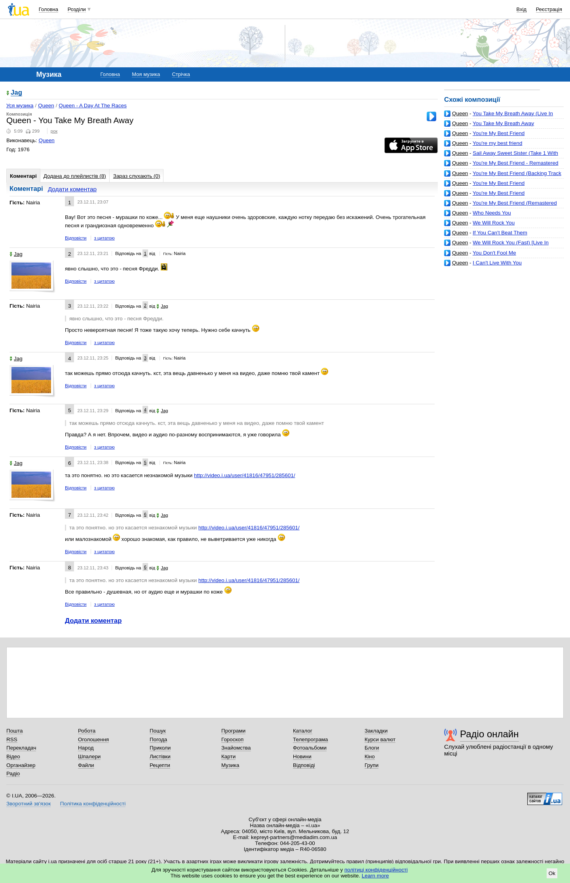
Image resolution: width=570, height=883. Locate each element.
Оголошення (93, 739)
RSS (11, 739)
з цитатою (104, 238)
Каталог (302, 731)
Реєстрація (549, 9)
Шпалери (89, 756)
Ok (552, 873)
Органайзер (20, 765)
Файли (86, 765)
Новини (302, 756)
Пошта (14, 731)
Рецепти (160, 765)
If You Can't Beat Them (500, 233)
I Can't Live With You (497, 263)
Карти (228, 756)
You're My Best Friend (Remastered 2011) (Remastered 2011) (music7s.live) (500, 206)
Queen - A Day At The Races (93, 105)
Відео (13, 756)
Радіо (13, 773)
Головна (48, 9)
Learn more (375, 876)
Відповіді (304, 765)
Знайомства (236, 748)
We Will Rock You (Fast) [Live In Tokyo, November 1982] (496, 246)
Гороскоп (232, 739)
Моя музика (146, 74)
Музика (230, 765)
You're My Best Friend (498, 133)
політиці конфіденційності (376, 870)
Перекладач (21, 748)
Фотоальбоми (310, 748)
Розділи (77, 9)
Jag (16, 92)
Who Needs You (492, 213)
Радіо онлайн (489, 734)
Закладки (376, 731)
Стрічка (181, 74)
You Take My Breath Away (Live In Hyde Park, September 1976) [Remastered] (498, 116)
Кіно (370, 756)
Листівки (160, 756)
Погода (158, 739)
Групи (371, 765)
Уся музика (20, 105)
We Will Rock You (494, 223)
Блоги (372, 748)
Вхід (522, 9)
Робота (86, 731)
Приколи (160, 748)
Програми (233, 731)
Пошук (158, 731)
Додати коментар (72, 189)
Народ (86, 748)
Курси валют (380, 739)
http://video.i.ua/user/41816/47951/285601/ (244, 475)
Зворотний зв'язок (28, 804)
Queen (460, 113)
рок (54, 131)
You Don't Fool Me (494, 253)
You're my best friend (497, 143)
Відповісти (76, 238)
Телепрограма (310, 739)
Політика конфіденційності (92, 804)
